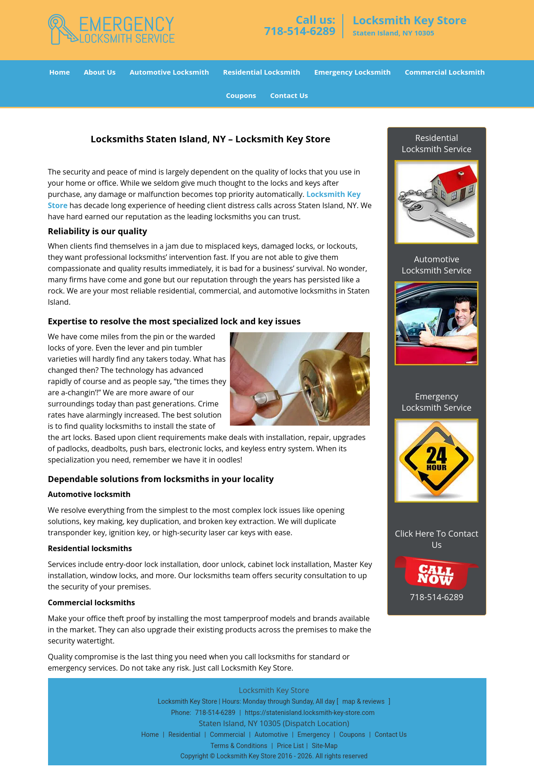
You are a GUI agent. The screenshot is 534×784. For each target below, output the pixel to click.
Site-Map (325, 745)
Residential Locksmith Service (437, 143)
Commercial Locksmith (445, 72)
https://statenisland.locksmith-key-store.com (309, 712)
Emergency (314, 734)
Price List (290, 745)
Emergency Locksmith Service (437, 402)
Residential (184, 734)
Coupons (241, 95)
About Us (100, 72)
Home (59, 72)
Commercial (227, 734)
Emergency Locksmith (352, 72)
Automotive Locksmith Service (437, 264)
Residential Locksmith (261, 72)
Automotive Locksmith (169, 72)
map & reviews (364, 701)
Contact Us (289, 95)
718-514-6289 (299, 30)
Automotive (271, 734)
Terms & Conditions (238, 745)
